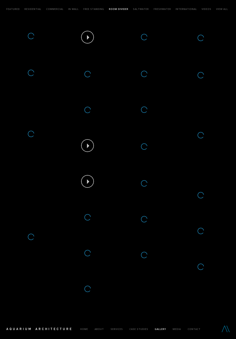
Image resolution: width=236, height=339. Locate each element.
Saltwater (141, 9)
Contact (194, 329)
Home (84, 329)
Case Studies (138, 329)
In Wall (73, 9)
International (186, 9)
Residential (32, 9)
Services (117, 329)
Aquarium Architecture (39, 329)
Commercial (55, 9)
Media (177, 329)
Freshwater (162, 9)
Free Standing (93, 9)
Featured (13, 9)
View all (222, 9)
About (99, 329)
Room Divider (118, 9)
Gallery (160, 329)
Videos (206, 9)
